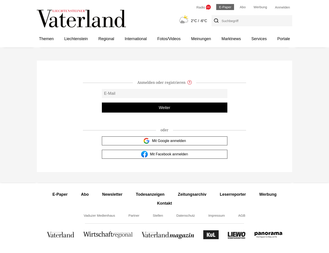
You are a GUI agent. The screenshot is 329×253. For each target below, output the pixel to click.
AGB (241, 215)
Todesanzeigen (150, 194)
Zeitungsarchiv (192, 194)
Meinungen (201, 39)
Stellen (158, 215)
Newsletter (112, 194)
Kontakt (164, 203)
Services (259, 39)
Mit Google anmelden (164, 141)
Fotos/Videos (169, 39)
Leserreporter (233, 194)
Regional (106, 39)
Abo (243, 7)
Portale (283, 39)
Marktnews (231, 39)
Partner (133, 215)
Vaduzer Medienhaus (99, 215)
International (136, 39)
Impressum (216, 215)
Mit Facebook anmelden (164, 154)
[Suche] (216, 20)
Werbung (260, 7)
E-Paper (225, 7)
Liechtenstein (76, 39)
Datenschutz (185, 215)
